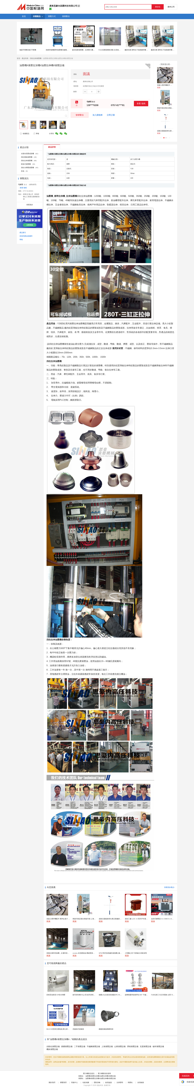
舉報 (36, 134)
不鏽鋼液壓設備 (93, 1046)
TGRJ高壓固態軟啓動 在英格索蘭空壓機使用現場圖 (116, 50)
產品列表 (25, 58)
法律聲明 (120, 1082)
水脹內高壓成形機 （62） (30, 154)
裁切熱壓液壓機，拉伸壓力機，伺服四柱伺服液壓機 (90, 50)
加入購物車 (98, 115)
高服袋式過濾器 (78, 1029)
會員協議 (108, 1082)
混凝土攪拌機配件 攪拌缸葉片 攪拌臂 (170, 85)
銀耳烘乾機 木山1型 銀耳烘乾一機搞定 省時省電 (90, 995)
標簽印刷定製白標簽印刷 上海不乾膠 (170, 108)
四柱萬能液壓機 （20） (29, 157)
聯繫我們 (63, 1082)
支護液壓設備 (145, 1046)
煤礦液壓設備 (66, 1046)
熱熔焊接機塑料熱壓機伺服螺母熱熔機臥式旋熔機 (63, 50)
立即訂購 (111, 115)
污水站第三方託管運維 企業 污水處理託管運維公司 (169, 995)
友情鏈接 (140, 1082)
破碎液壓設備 (158, 1046)
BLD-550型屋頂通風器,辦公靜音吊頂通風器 (61, 1029)
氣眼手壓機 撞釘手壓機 (28, 50)
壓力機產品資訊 (88, 1073)
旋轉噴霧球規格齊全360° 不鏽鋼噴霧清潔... (140, 995)
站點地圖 (86, 1082)
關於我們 (52, 1082)
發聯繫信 (80, 115)
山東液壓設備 (120, 1046)
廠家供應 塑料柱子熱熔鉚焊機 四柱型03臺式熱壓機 (143, 50)
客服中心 (74, 1082)
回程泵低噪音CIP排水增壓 (55, 995)
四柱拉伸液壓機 (35, 58)
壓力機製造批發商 (104, 1073)
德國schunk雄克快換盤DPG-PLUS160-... (113, 995)
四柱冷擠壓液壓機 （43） (30, 168)
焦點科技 (100, 1085)
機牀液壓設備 (52, 1049)
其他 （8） (25, 171)
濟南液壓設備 (132, 1046)
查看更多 (29, 205)
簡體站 (130, 1082)
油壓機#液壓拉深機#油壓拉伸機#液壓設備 (100, 1076)
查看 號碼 (141, 103)
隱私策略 (97, 1082)
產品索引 (23, 232)
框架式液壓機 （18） (28, 164)
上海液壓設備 (107, 1046)
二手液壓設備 (79, 1046)
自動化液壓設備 (53, 1046)
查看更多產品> (169, 887)
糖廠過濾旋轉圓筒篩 (106, 1029)
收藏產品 (24, 134)
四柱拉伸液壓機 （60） (29, 161)
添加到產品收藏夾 (26, 236)
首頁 (18, 58)
